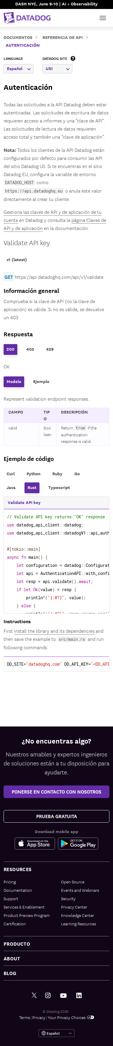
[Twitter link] (34, 995)
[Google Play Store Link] (78, 844)
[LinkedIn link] (79, 995)
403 (30, 349)
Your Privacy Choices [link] (71, 1017)
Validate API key (27, 242)
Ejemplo (41, 381)
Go (77, 473)
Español (19, 68)
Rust (32, 487)
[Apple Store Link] (36, 844)
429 (50, 349)
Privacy (38, 1017)
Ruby (57, 473)
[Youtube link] (63, 995)
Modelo (14, 381)
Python (33, 473)
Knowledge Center (77, 915)
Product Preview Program (27, 915)
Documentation (18, 890)
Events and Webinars (80, 890)
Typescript (59, 487)
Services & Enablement (24, 906)
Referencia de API (62, 37)
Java (11, 487)
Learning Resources (78, 923)
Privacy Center (74, 906)
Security (68, 898)
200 (10, 349)
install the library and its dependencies (54, 630)
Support (11, 898)
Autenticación (23, 44)
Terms (24, 1017)
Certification (15, 923)
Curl (11, 473)
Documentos (18, 37)
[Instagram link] (48, 995)
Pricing (10, 881)
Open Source (72, 881)
